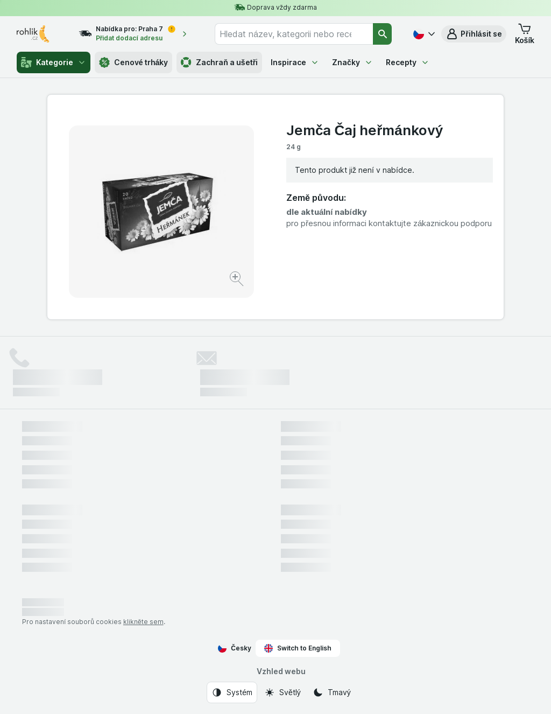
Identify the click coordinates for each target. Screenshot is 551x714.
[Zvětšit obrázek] (237, 280)
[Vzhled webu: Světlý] (282, 692)
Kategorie (53, 62)
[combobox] (294, 34)
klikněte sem (143, 622)
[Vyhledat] (382, 34)
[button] (473, 34)
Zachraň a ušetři (219, 62)
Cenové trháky (133, 62)
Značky (352, 62)
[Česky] (423, 34)
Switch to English (297, 648)
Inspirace (295, 62)
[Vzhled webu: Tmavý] (332, 692)
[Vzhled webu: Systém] (232, 692)
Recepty (407, 62)
